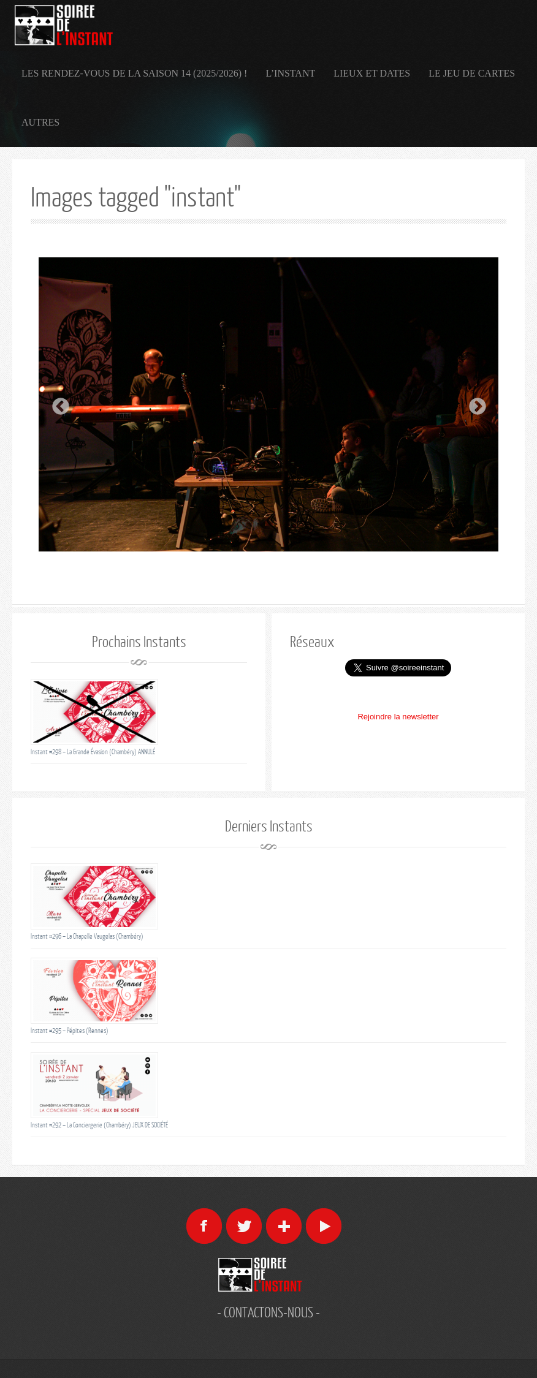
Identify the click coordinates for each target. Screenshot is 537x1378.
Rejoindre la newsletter (397, 716)
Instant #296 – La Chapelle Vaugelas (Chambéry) (87, 936)
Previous (57, 403)
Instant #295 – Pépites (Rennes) (70, 1030)
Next (474, 403)
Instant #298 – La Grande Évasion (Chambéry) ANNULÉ (93, 751)
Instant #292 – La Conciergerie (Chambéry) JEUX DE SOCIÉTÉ (99, 1125)
